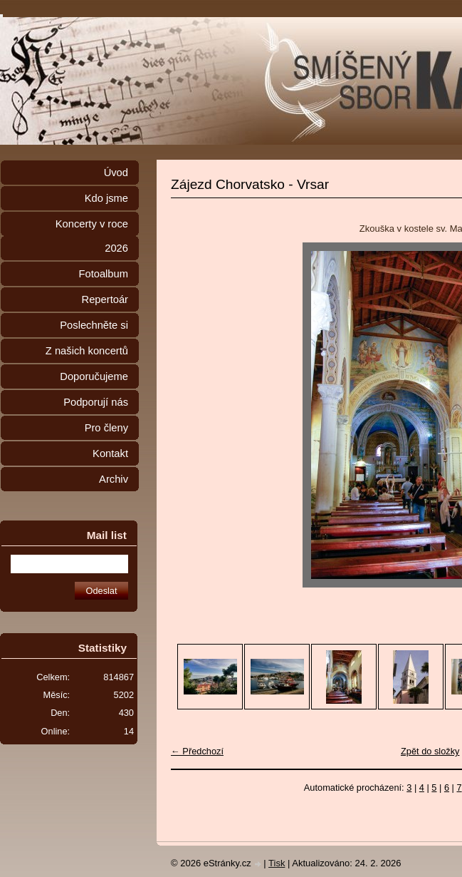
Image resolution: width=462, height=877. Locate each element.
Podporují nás (95, 402)
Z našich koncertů (87, 351)
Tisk (276, 863)
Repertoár (105, 299)
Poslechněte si (94, 325)
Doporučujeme (94, 376)
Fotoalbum (103, 273)
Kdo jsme (106, 198)
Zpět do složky (430, 751)
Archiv (113, 479)
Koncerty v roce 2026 (92, 236)
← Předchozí (197, 751)
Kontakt (110, 453)
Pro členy (106, 428)
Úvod (116, 172)
